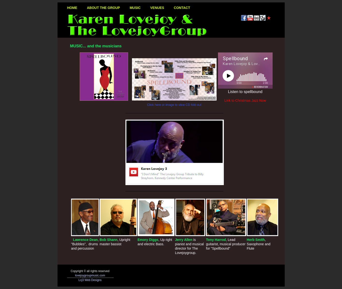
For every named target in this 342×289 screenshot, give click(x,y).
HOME (72, 8)
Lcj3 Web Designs (90, 280)
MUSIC (135, 8)
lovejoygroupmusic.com (90, 275)
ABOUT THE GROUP (103, 8)
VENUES (157, 8)
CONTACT (182, 8)
